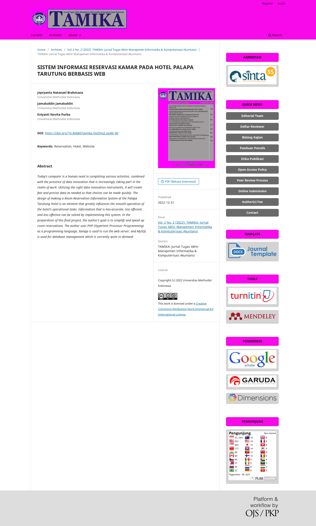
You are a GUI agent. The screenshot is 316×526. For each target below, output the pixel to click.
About (73, 35)
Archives (55, 35)
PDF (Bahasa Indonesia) (180, 181)
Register (267, 3)
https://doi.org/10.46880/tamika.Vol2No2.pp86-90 (81, 133)
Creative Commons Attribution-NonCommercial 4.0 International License (185, 309)
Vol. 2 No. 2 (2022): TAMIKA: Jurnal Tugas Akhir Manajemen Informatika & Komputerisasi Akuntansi (131, 50)
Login (281, 3)
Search (275, 35)
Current (36, 35)
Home (41, 50)
